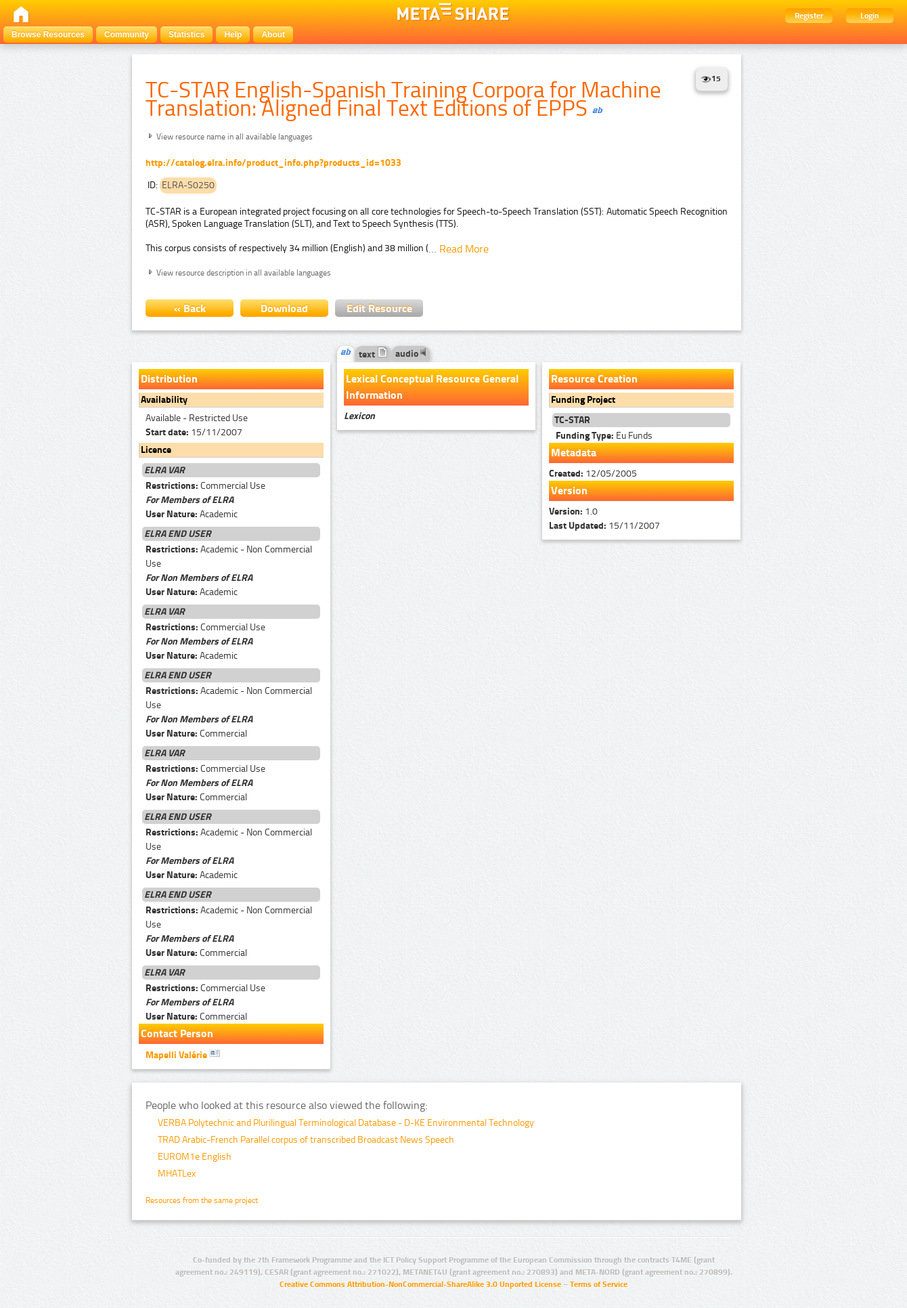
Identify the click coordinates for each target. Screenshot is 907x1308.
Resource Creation (594, 378)
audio (410, 353)
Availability (164, 400)
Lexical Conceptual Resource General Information (432, 386)
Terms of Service (598, 1284)
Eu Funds (604, 435)
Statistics (186, 34)
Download (284, 308)
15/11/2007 (194, 432)
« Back (190, 308)
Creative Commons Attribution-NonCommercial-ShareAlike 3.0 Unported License (420, 1284)
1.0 (573, 511)
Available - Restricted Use (197, 418)
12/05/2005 (593, 473)
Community (126, 34)
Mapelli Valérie (183, 1054)
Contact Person (177, 1033)
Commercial (196, 733)
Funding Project (583, 400)
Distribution (169, 378)
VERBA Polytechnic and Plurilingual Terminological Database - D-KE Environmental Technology (346, 1123)
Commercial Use (205, 486)
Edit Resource (379, 308)
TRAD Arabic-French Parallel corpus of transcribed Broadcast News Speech (306, 1140)
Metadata (573, 452)
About (273, 34)
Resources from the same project (202, 1200)
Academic (192, 514)
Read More (464, 248)
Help (233, 34)
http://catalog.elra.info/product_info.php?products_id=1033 (273, 163)
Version (569, 490)
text (373, 354)
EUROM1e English (194, 1156)
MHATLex (177, 1173)
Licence (156, 450)
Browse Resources (48, 34)
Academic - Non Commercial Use (229, 556)
